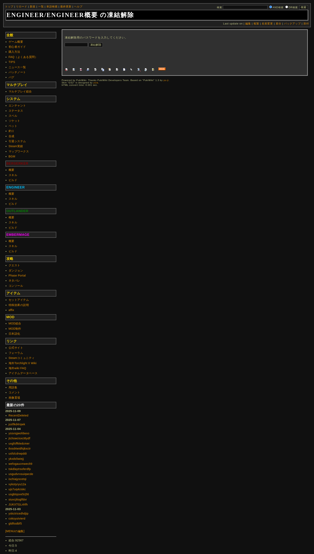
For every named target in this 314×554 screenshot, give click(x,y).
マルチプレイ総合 (20, 91)
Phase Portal (17, 275)
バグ (11, 77)
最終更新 (65, 6)
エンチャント (17, 105)
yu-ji (166, 80)
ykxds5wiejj (16, 458)
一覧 (41, 6)
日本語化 (14, 333)
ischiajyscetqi (17, 479)
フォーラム (16, 352)
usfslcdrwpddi (18, 453)
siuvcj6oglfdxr (18, 499)
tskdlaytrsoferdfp (20, 469)
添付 (306, 23)
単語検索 (52, 6)
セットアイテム (19, 299)
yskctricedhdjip (18, 513)
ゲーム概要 (16, 41)
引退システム (17, 141)
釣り (11, 131)
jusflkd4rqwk (17, 424)
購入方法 (14, 51)
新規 (32, 6)
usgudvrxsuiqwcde (21, 474)
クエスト (14, 265)
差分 (278, 23)
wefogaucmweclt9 (20, 463)
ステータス (16, 110)
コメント (14, 392)
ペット (13, 126)
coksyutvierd (17, 518)
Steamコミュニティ (22, 358)
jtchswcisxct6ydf (19, 438)
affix (11, 310)
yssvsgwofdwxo (19, 433)
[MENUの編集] (15, 531)
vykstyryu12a (17, 484)
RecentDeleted (18, 415)
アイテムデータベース (23, 373)
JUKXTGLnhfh (18, 504)
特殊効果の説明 (19, 305)
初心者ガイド (17, 46)
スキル (13, 175)
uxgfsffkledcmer (19, 443)
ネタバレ (14, 280)
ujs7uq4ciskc (17, 489)
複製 (256, 23)
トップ (9, 6)
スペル (13, 115)
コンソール (16, 285)
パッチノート (17, 72)
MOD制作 (15, 328)
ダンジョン (16, 270)
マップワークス (19, 151)
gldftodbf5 (15, 523)
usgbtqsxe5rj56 (19, 494)
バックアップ (292, 23)
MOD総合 (15, 323)
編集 (248, 23)
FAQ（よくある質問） (23, 57)
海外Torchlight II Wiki (23, 363)
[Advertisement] (137, 57)
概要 (11, 169)
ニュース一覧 (17, 67)
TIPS (12, 62)
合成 (11, 136)
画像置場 (14, 397)
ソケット (14, 120)
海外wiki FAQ (17, 368)
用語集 (13, 387)
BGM (12, 156)
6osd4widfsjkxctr (20, 448)
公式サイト (16, 347)
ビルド (13, 180)
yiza (96, 82)
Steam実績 (16, 146)
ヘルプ (78, 6)
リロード (21, 6)
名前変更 (267, 23)
